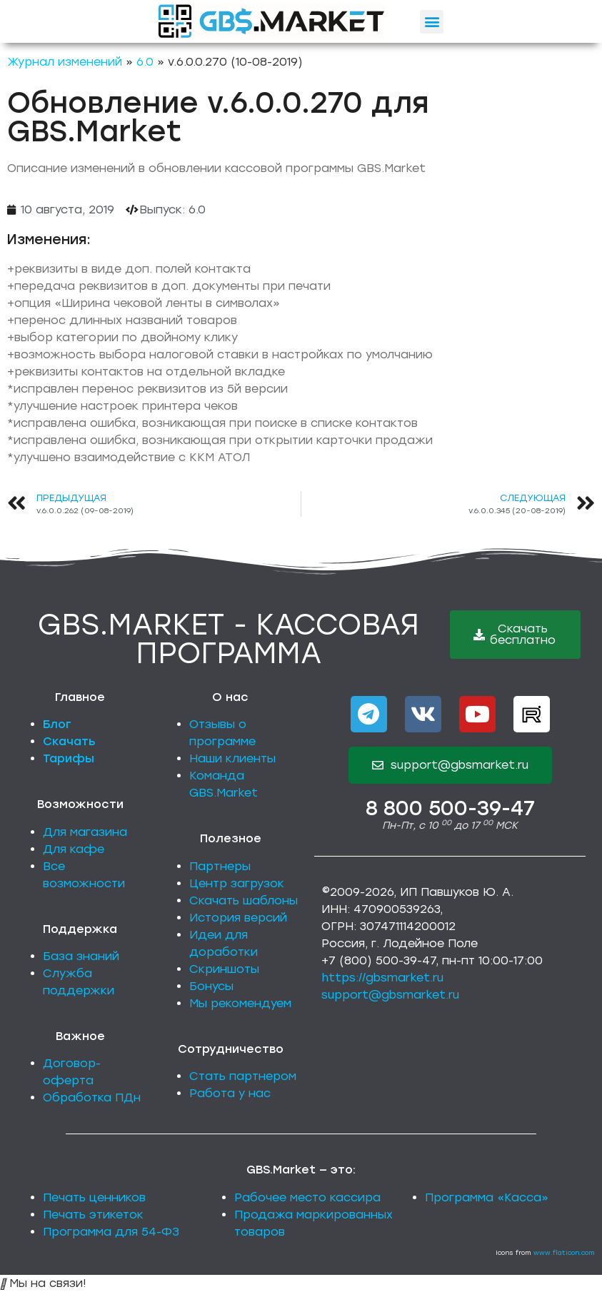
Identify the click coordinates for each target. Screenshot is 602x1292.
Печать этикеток (93, 1214)
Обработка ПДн (92, 1097)
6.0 (145, 62)
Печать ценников (94, 1197)
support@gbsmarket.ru (390, 994)
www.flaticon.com (564, 1252)
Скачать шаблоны (243, 900)
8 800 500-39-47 (450, 808)
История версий (238, 917)
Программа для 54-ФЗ (111, 1231)
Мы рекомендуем (240, 1003)
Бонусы (211, 986)
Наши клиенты (232, 758)
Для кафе (73, 849)
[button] (431, 22)
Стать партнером (242, 1076)
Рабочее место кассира (307, 1197)
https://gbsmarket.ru (382, 977)
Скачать (69, 741)
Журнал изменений (64, 62)
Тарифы (68, 758)
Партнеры (220, 866)
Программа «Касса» (486, 1197)
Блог (57, 724)
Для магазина (85, 832)
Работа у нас (230, 1093)
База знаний (81, 956)
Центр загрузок (236, 883)
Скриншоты (224, 969)
